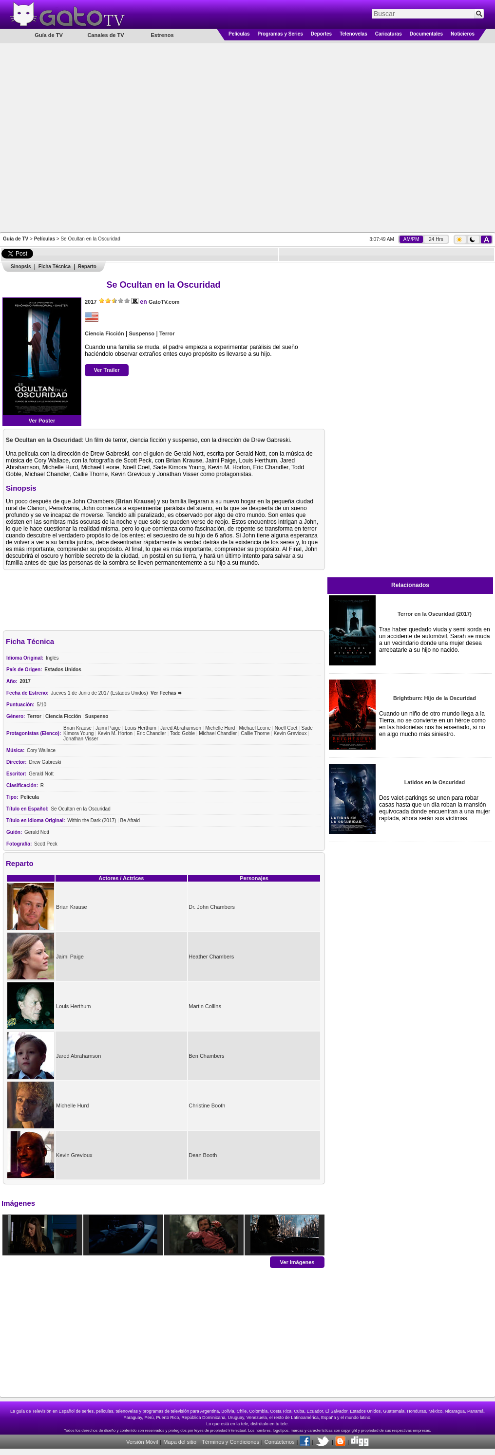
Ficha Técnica (54, 266)
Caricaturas (388, 34)
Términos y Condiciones (230, 1442)
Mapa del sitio (179, 1442)
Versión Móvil (142, 1442)
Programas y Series (280, 34)
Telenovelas (353, 34)
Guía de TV (15, 238)
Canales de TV (105, 35)
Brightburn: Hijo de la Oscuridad (434, 698)
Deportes (321, 34)
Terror (167, 333)
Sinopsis (21, 266)
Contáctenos (280, 1442)
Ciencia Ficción (104, 333)
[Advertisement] (102, 137)
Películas (238, 34)
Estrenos (162, 35)
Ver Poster (42, 421)
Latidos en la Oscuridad (434, 782)
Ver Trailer (106, 370)
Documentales (426, 34)
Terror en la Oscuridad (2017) (435, 614)
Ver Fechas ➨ (166, 693)
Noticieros (463, 34)
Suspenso (142, 333)
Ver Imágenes (297, 1262)
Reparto (87, 266)
